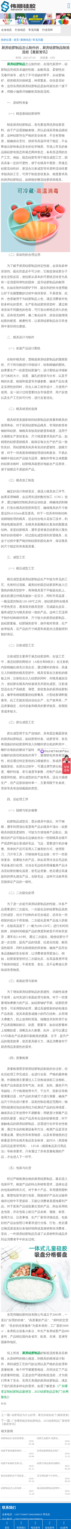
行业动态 (19, 29)
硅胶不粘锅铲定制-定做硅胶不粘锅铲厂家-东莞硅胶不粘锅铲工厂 (13, 1457)
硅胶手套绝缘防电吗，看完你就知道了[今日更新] (13, 1448)
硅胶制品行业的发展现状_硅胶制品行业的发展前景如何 (13, 1438)
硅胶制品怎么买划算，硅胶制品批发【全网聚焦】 (13, 1477)
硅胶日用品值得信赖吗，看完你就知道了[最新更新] (49, 1457)
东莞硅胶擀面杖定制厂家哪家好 (49, 1448)
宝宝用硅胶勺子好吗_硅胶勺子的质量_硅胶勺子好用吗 (49, 1467)
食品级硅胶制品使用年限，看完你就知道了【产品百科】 (49, 1477)
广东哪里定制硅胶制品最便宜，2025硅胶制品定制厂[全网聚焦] (35, 1391)
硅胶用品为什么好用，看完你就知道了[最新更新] (40, 1415)
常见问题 (32, 29)
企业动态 (6, 29)
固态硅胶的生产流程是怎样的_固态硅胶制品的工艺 (13, 1467)
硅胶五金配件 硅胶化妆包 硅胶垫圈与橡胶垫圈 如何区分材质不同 (49, 1438)
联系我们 (9, 1494)
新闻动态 (25, 39)
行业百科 (46, 29)
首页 (16, 39)
